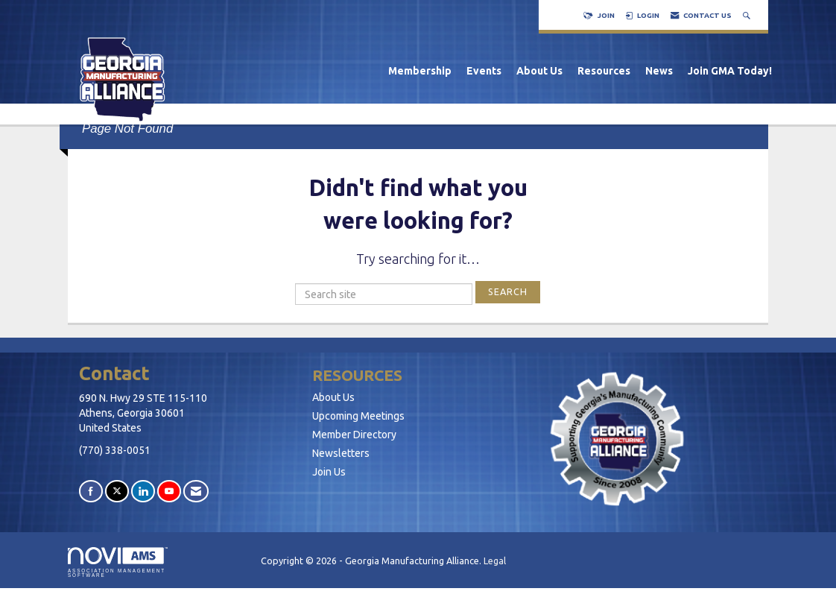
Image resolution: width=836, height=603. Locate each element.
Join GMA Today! (730, 71)
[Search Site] (748, 15)
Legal (495, 560)
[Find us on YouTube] (169, 491)
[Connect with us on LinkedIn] (143, 491)
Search (508, 291)
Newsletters (341, 453)
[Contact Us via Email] (196, 491)
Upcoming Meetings (358, 416)
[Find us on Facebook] (91, 491)
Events (483, 71)
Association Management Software (118, 562)
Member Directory (354, 435)
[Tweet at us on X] (117, 491)
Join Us (329, 472)
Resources (603, 71)
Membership (420, 71)
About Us (539, 71)
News (659, 71)
